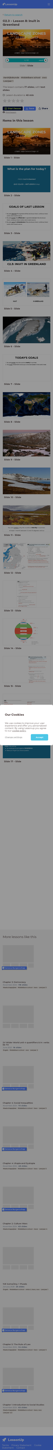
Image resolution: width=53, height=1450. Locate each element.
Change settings (13, 737)
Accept (39, 737)
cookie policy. (19, 730)
